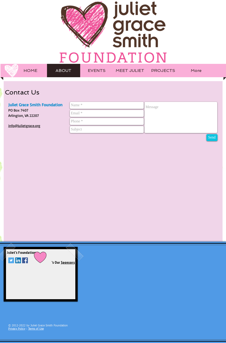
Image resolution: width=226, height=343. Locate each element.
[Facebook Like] (37, 318)
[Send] (211, 137)
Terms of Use (36, 329)
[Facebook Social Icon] (25, 260)
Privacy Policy (16, 329)
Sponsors (68, 262)
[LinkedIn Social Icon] (18, 260)
